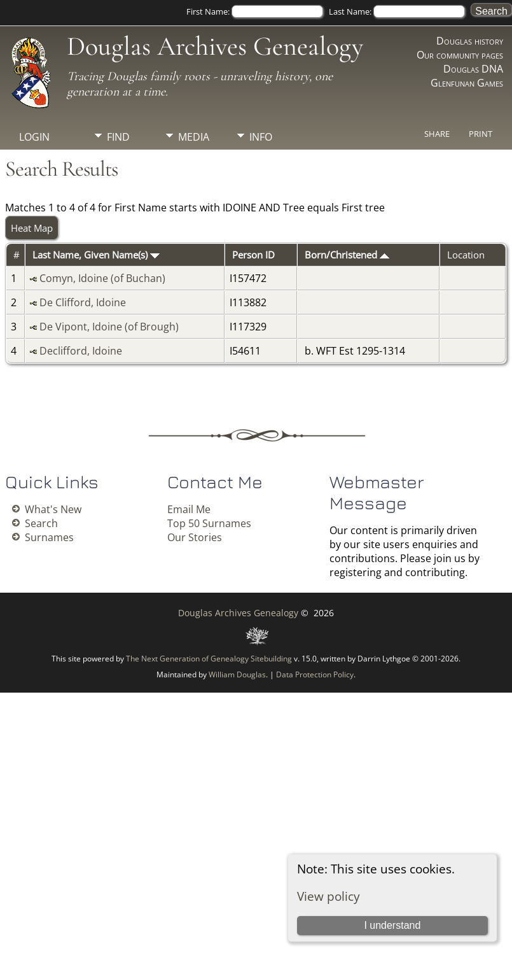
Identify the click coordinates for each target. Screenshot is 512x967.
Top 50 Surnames (209, 523)
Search (41, 523)
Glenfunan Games (467, 83)
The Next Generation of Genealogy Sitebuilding (209, 658)
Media (193, 137)
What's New (53, 509)
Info (260, 137)
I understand (392, 925)
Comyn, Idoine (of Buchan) (102, 278)
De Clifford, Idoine (82, 302)
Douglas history (469, 41)
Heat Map (32, 228)
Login (34, 137)
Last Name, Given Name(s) (96, 254)
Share (437, 133)
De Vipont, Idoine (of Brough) (109, 327)
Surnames (49, 537)
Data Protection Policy (315, 674)
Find (118, 137)
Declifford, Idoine (80, 351)
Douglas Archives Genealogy (215, 46)
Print (480, 133)
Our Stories (194, 537)
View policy (328, 896)
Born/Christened (347, 254)
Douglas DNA (473, 69)
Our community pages (460, 55)
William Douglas (237, 674)
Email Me (189, 509)
